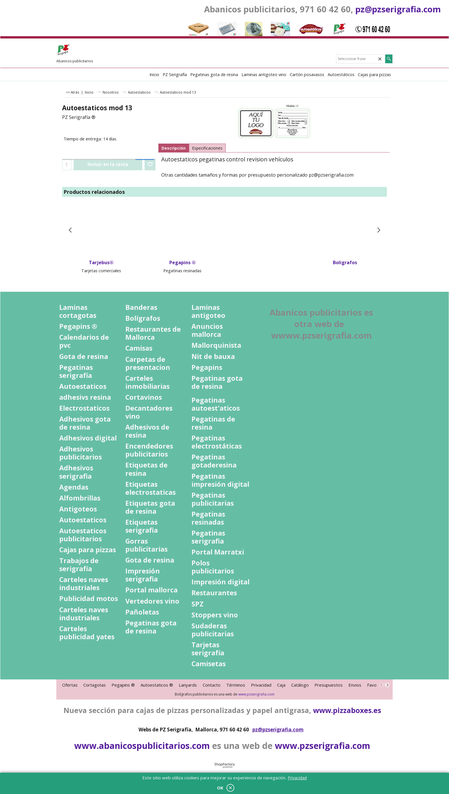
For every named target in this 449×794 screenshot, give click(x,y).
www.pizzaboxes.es (347, 710)
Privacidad (297, 778)
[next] (387, 684)
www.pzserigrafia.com (256, 694)
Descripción (174, 148)
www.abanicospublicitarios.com (142, 746)
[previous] (381, 684)
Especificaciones (207, 148)
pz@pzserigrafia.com (398, 9)
